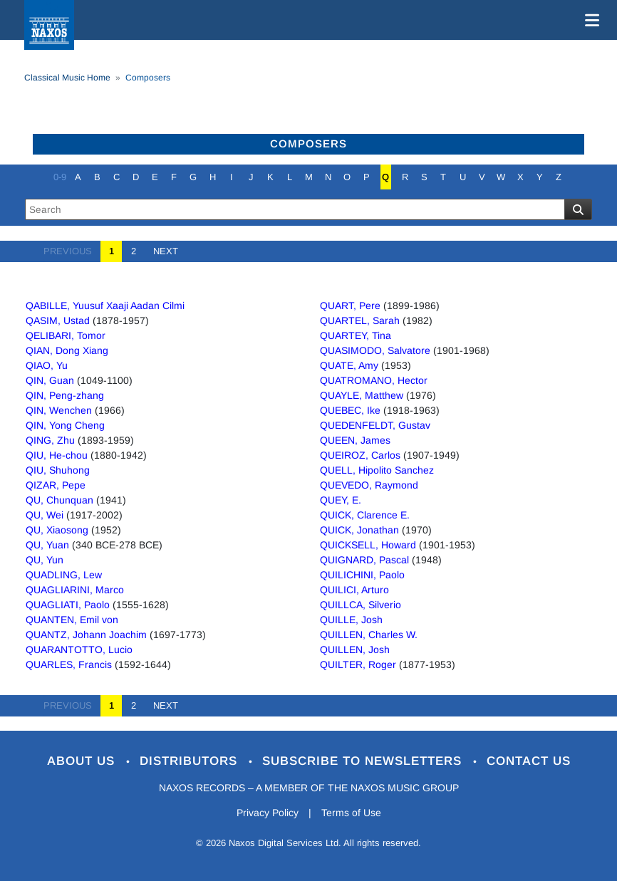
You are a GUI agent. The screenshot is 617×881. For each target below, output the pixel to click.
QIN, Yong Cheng (65, 425)
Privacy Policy (268, 812)
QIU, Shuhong (58, 470)
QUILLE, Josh (351, 619)
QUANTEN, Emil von (72, 619)
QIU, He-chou (57, 455)
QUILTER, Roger (358, 664)
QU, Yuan (47, 545)
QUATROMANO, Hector (373, 380)
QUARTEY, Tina (355, 335)
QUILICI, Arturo (354, 589)
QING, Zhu (50, 440)
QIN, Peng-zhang (65, 395)
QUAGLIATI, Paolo (68, 604)
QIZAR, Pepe (55, 485)
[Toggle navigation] (589, 20)
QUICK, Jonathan (359, 530)
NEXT (161, 251)
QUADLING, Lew (64, 574)
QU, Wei (44, 515)
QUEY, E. (340, 500)
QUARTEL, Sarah (360, 320)
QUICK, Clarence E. (365, 515)
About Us (83, 761)
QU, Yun (44, 559)
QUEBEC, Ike (350, 410)
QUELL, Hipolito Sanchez (377, 470)
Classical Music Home (67, 78)
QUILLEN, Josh (355, 649)
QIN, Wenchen (59, 410)
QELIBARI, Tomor (65, 335)
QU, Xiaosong (57, 530)
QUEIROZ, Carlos (360, 455)
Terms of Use (351, 812)
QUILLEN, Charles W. (369, 634)
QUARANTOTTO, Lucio (79, 649)
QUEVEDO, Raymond (369, 485)
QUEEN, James (355, 440)
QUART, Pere (350, 305)
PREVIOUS (71, 251)
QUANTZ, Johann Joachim (86, 634)
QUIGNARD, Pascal (364, 559)
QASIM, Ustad (58, 320)
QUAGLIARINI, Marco (75, 589)
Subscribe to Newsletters (364, 761)
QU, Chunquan (59, 500)
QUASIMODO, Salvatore (375, 350)
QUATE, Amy (349, 365)
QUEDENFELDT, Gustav (375, 425)
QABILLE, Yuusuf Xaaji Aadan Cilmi (105, 305)
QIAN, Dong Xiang (67, 350)
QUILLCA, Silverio (360, 604)
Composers (308, 143)
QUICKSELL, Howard (368, 545)
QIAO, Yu (47, 365)
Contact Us (529, 761)
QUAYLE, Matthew (361, 395)
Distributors (191, 761)
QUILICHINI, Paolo (362, 574)
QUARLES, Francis (69, 664)
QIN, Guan (50, 380)
